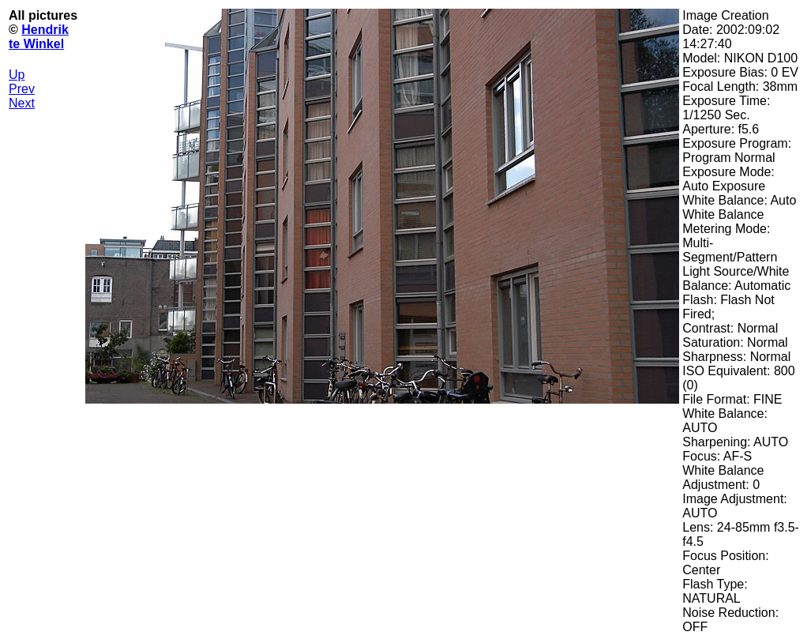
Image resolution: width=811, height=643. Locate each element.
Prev (22, 89)
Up (16, 74)
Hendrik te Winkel (39, 37)
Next (22, 103)
